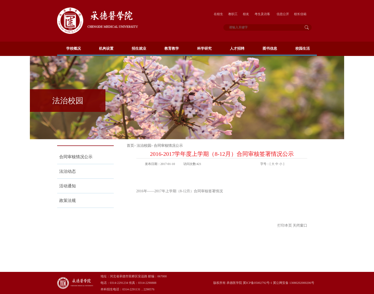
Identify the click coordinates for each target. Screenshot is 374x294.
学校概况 (73, 48)
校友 (246, 14)
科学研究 (204, 48)
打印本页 (284, 225)
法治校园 (144, 146)
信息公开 (283, 14)
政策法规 (67, 200)
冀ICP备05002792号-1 (257, 283)
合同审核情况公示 (75, 157)
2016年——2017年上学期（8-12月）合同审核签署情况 (179, 191)
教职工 (233, 14)
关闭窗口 (300, 225)
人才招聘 (237, 48)
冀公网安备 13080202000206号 (293, 283)
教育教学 (171, 48)
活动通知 (67, 186)
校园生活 (302, 48)
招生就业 (139, 48)
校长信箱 (300, 14)
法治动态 (67, 171)
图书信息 (270, 48)
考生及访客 (262, 14)
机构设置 (106, 48)
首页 (130, 146)
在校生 (218, 14)
